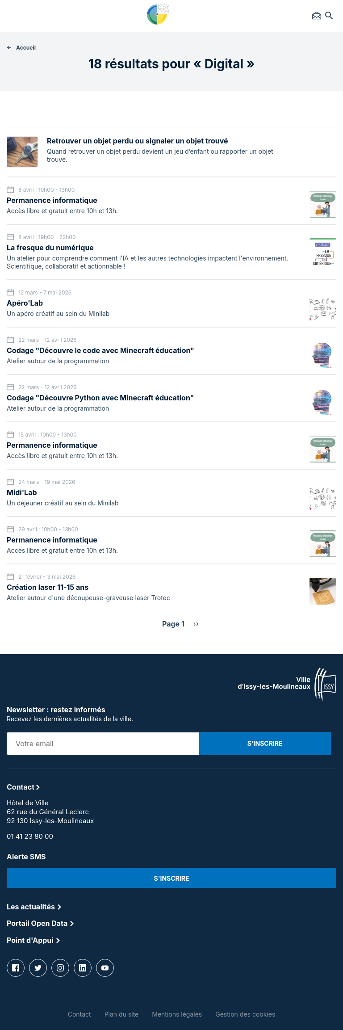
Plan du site (122, 1014)
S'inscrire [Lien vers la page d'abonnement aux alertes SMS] (171, 878)
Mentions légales (177, 1014)
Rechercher (329, 15)
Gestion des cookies (245, 1014)
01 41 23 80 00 (30, 836)
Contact (316, 15)
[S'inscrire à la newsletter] (265, 743)
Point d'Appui (30, 940)
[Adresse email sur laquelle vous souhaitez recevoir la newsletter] (103, 743)
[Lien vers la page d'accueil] (287, 698)
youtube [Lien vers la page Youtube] (105, 968)
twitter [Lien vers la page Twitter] (38, 968)
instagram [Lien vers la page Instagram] (60, 968)
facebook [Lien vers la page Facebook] (16, 968)
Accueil (26, 47)
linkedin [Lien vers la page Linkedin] (83, 968)
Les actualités (31, 906)
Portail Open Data (37, 923)
